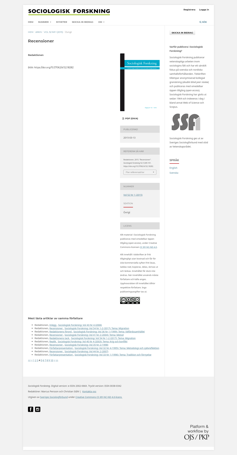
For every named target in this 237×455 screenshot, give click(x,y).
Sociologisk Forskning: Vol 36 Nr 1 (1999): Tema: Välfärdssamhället (109, 331)
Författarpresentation (61, 348)
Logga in (204, 9)
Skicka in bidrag (82, 22)
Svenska (174, 172)
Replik (53, 341)
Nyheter (61, 22)
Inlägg (53, 325)
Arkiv (38, 32)
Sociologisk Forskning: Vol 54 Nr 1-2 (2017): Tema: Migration (97, 328)
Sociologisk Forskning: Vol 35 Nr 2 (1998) (86, 344)
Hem (30, 22)
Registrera (189, 9)
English (173, 167)
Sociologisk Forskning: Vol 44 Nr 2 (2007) (86, 351)
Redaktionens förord (60, 331)
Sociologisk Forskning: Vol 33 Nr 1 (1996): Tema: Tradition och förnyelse (113, 354)
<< (29, 360)
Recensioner (56, 328)
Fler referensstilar (135, 172)
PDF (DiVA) (131, 118)
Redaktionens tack (59, 338)
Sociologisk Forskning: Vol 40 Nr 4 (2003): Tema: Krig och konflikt (92, 341)
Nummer (43, 22)
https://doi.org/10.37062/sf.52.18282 (54, 67)
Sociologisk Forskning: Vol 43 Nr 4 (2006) (80, 325)
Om (100, 22)
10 (51, 360)
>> (57, 360)
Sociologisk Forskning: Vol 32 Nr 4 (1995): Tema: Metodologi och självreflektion (117, 348)
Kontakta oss (89, 391)
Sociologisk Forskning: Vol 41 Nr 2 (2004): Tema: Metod (94, 334)
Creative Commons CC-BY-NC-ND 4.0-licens (98, 397)
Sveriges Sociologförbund (54, 397)
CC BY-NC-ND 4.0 (148, 247)
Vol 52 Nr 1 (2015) (53, 32)
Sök (203, 22)
